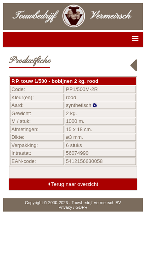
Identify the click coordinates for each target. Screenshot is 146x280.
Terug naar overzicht (73, 184)
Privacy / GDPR (73, 207)
